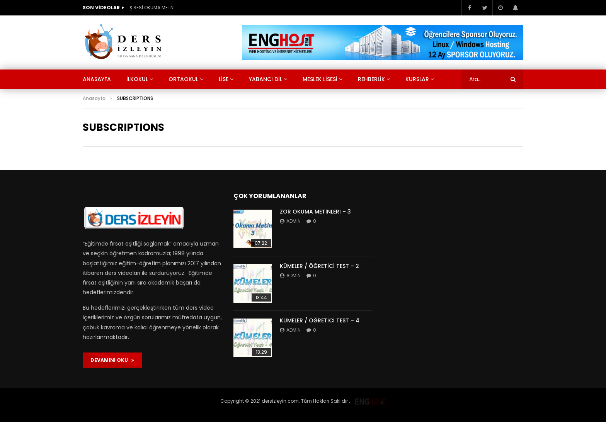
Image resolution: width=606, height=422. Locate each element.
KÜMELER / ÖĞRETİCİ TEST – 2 (319, 266)
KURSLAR (417, 79)
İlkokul (137, 79)
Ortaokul (183, 79)
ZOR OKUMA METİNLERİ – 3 (315, 211)
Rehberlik (371, 79)
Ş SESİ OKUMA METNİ (152, 7)
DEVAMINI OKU (112, 360)
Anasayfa (97, 79)
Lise (223, 79)
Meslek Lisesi (320, 79)
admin (293, 221)
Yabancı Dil (265, 79)
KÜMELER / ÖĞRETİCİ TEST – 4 (319, 320)
